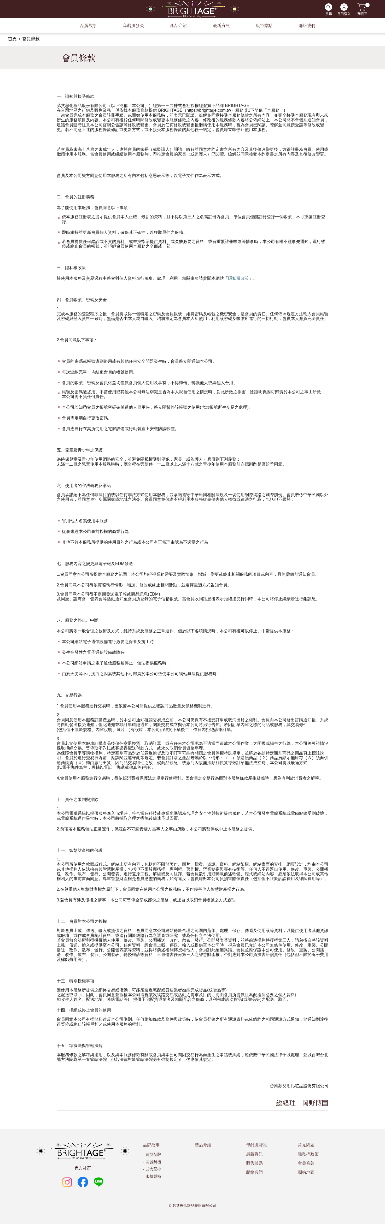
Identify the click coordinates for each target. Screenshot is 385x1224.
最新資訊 (254, 1154)
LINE (98, 1182)
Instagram (67, 1182)
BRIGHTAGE (192, 9)
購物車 (362, 9)
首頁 (12, 39)
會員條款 (31, 39)
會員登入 (344, 14)
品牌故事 (151, 1145)
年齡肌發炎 (256, 1145)
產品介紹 (203, 1145)
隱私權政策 (308, 1154)
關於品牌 (153, 1154)
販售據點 (254, 1163)
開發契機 (153, 1161)
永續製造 (153, 1176)
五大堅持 (153, 1169)
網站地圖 (306, 1172)
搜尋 (328, 14)
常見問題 (306, 1145)
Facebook (83, 1182)
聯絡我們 (254, 1172)
